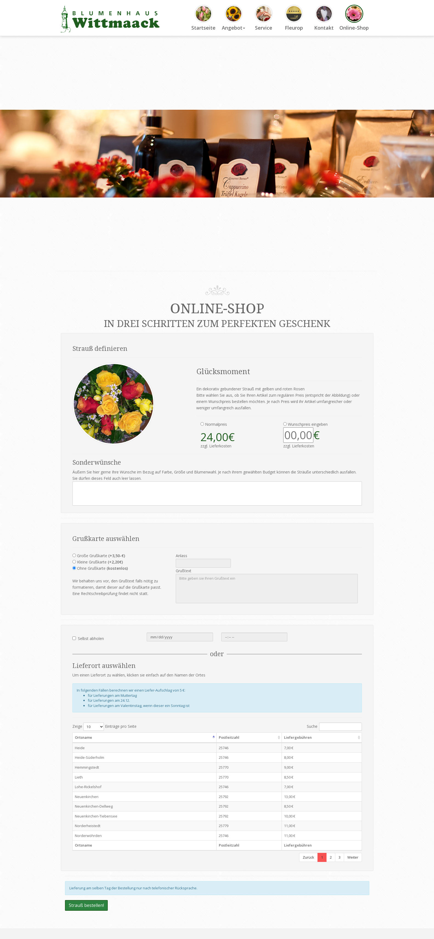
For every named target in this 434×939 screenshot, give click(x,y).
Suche (334, 727)
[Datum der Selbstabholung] (180, 637)
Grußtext (183, 570)
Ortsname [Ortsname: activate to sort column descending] (83, 737)
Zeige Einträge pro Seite (104, 727)
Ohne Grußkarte (102, 568)
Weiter (352, 857)
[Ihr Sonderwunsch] (217, 493)
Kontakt (324, 18)
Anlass (181, 555)
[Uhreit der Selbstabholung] (254, 637)
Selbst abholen (88, 638)
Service (263, 18)
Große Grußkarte (101, 555)
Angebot (233, 18)
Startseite (203, 18)
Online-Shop (354, 18)
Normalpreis (216, 424)
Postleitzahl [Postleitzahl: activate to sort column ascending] (229, 737)
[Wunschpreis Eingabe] (298, 435)
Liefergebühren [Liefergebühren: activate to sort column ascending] (298, 737)
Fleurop (294, 18)
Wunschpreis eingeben (308, 424)
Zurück (308, 857)
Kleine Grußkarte (100, 562)
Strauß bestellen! (86, 905)
